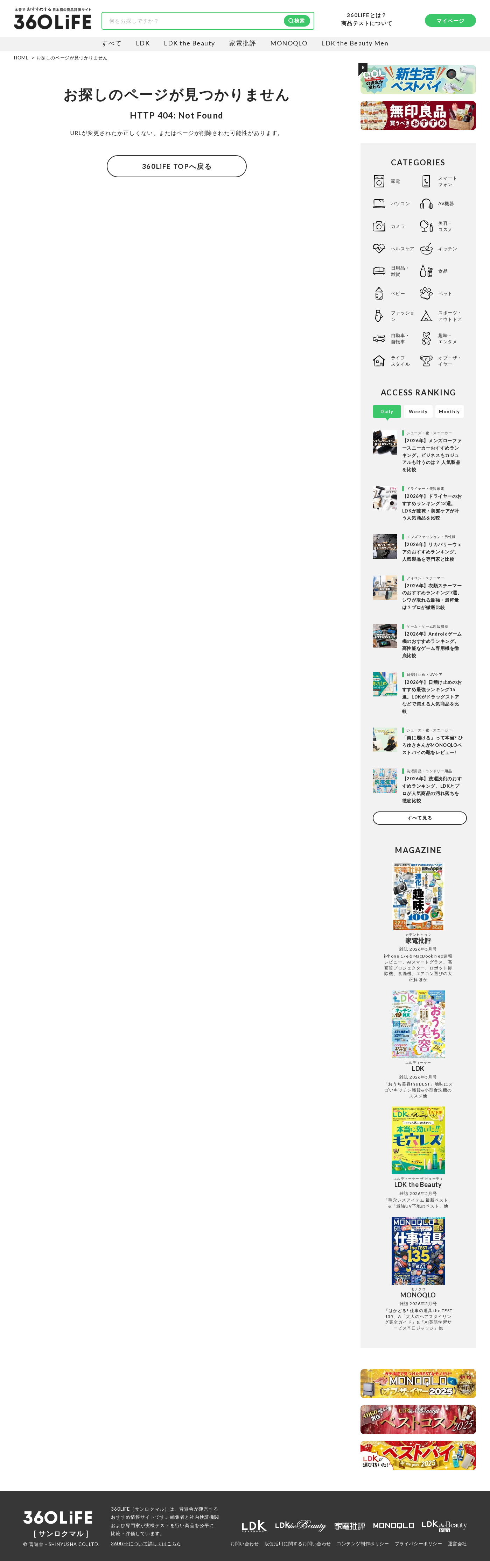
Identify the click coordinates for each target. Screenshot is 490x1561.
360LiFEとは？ (367, 15)
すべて (112, 43)
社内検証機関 (204, 1517)
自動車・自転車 (400, 338)
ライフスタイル (400, 361)
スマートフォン (447, 181)
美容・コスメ (445, 226)
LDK (143, 43)
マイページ (450, 20)
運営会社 (457, 1543)
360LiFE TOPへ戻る (177, 166)
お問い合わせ (244, 1543)
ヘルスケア (403, 248)
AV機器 (446, 203)
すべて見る (419, 818)
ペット (445, 293)
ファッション (403, 316)
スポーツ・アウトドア (450, 316)
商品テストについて (366, 23)
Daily (386, 411)
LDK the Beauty (189, 43)
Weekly (418, 411)
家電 (395, 181)
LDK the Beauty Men (354, 43)
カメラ (398, 226)
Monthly (449, 411)
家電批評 (243, 43)
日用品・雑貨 (400, 271)
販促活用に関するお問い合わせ (298, 1543)
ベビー (398, 293)
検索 (299, 20)
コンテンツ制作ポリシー (363, 1543)
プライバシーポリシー (418, 1543)
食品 (443, 271)
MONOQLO (288, 43)
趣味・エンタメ (447, 338)
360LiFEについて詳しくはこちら (146, 1543)
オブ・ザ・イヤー (450, 361)
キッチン (447, 248)
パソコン (400, 203)
